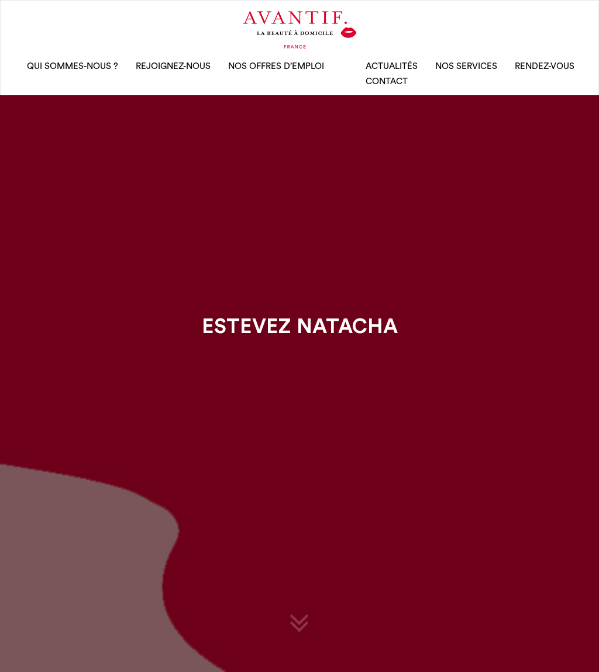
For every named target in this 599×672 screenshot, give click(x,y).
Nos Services (466, 66)
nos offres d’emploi (276, 66)
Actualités (392, 66)
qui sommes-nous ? (72, 66)
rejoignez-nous (173, 66)
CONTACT (387, 81)
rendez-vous (544, 66)
